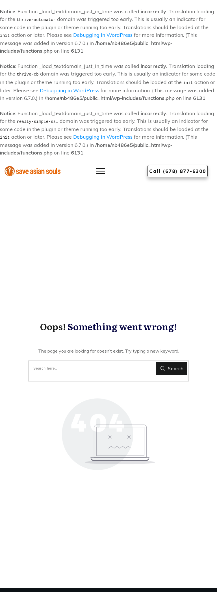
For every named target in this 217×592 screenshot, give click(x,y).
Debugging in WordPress (103, 35)
